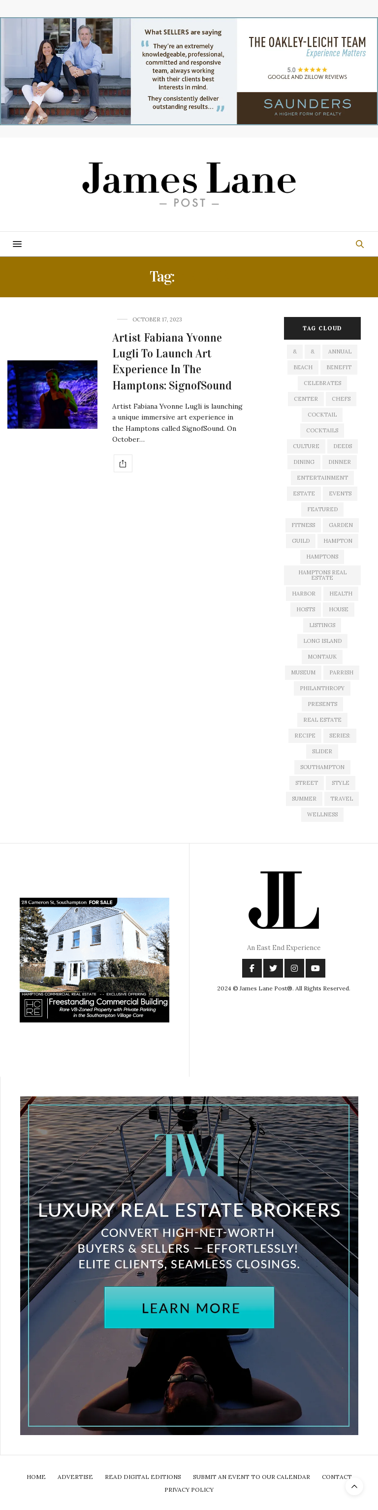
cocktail (322, 414)
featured (322, 509)
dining (304, 461)
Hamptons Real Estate (322, 575)
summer (304, 798)
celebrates (322, 383)
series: (339, 735)
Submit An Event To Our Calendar (251, 1476)
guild (301, 540)
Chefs (341, 398)
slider (322, 751)
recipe (304, 735)
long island (322, 640)
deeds (342, 446)
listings (322, 625)
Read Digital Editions (143, 1476)
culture (306, 446)
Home (36, 1476)
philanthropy (322, 688)
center (306, 398)
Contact (337, 1476)
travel (341, 798)
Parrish (341, 672)
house (338, 609)
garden (341, 525)
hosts (305, 609)
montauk (322, 656)
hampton (337, 540)
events (340, 493)
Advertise (75, 1476)
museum (303, 672)
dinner (339, 461)
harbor (303, 593)
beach (303, 367)
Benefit (338, 367)
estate (304, 493)
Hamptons (322, 556)
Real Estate (322, 719)
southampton (322, 767)
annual (339, 351)
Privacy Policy (189, 1489)
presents (322, 704)
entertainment (322, 477)
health (340, 593)
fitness (303, 525)
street (306, 782)
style (340, 782)
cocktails (322, 430)
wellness (322, 814)
